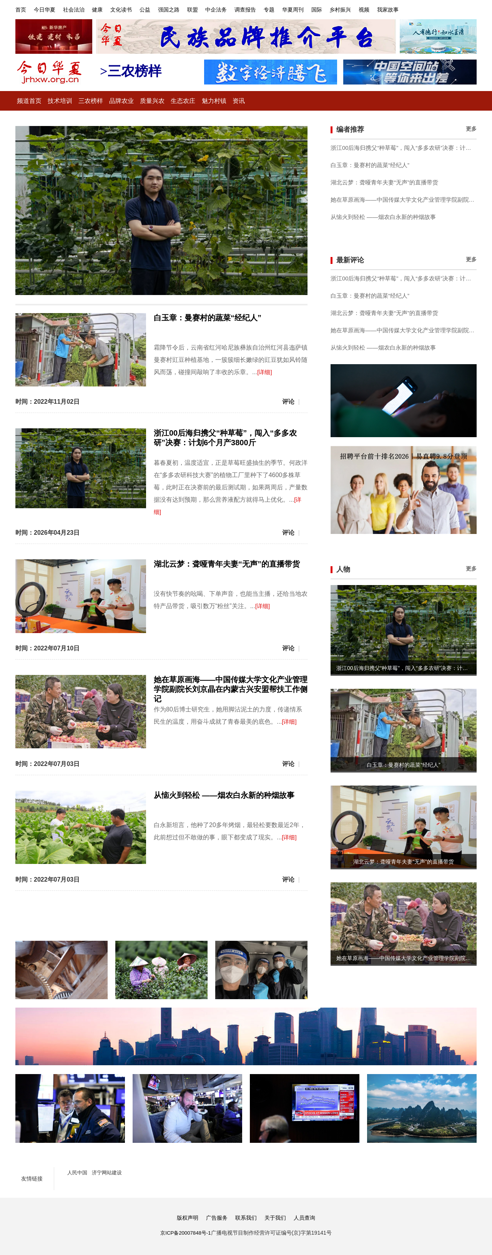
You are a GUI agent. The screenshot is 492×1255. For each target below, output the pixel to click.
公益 (159, 9)
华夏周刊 (324, 9)
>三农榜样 (133, 71)
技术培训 (66, 100)
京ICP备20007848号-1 (186, 1231)
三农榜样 (100, 100)
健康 (106, 9)
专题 (297, 9)
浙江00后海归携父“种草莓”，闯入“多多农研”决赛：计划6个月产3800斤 (404, 147)
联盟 (212, 9)
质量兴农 (168, 100)
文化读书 (133, 9)
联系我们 (246, 1215)
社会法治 (79, 9)
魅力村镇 (237, 100)
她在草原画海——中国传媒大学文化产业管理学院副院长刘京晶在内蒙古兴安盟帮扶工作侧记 (231, 688)
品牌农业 (134, 100)
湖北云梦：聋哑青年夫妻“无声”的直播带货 (227, 563)
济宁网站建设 (109, 1170)
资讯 (264, 100)
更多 (471, 128)
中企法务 (238, 9)
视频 (403, 9)
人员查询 (307, 1215)
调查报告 (271, 9)
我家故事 (429, 9)
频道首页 (31, 100)
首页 (21, 9)
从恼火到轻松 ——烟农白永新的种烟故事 (224, 793)
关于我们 (276, 1215)
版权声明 (184, 1215)
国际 (350, 9)
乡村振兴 (377, 9)
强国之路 (185, 9)
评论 (288, 401)
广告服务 (215, 1215)
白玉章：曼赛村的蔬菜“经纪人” (207, 317)
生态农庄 (202, 100)
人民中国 (78, 1170)
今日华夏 (47, 9)
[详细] (265, 371)
